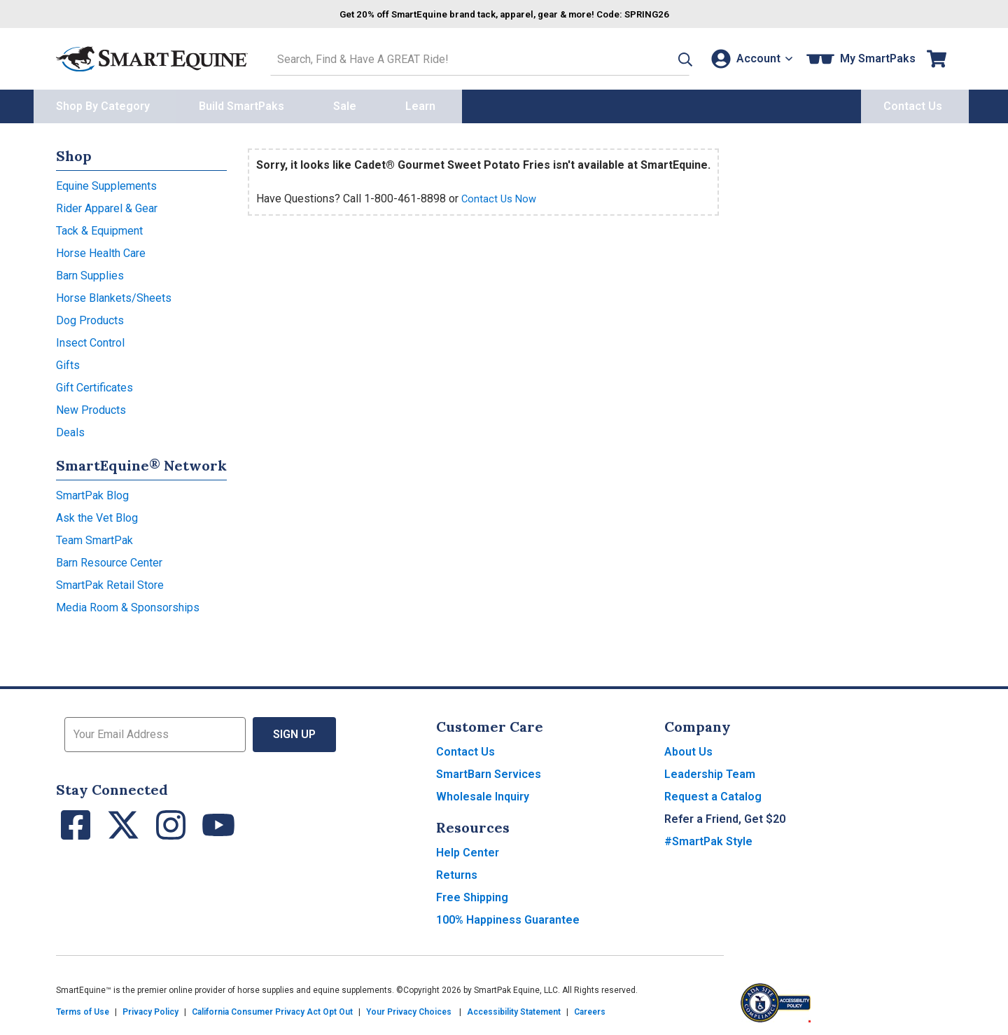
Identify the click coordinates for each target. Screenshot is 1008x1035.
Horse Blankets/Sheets (114, 294)
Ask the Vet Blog (97, 514)
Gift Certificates (94, 384)
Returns (456, 871)
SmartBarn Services (488, 770)
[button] (663, 57)
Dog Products (90, 317)
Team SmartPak (94, 536)
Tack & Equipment (99, 227)
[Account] (748, 57)
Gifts (68, 361)
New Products (91, 406)
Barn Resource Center (109, 559)
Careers (590, 1008)
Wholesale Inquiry (482, 793)
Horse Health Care (101, 249)
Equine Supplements (106, 182)
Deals (70, 429)
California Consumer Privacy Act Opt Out (272, 1008)
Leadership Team (709, 770)
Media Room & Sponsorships (128, 604)
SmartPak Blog (92, 492)
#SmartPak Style (708, 838)
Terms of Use (82, 1008)
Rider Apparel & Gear (107, 204)
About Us (688, 748)
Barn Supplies (90, 272)
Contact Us (465, 748)
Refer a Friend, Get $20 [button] (724, 815)
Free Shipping (472, 894)
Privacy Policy (150, 1008)
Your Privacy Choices (408, 1008)
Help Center (467, 849)
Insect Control (90, 339)
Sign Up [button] (294, 730)
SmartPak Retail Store (110, 581)
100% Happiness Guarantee (508, 916)
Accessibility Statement (514, 1008)
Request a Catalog (713, 793)
